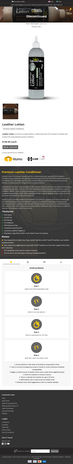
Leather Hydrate (40, 206)
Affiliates (4, 413)
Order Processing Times (9, 403)
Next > (40, 26)
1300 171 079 (6, 441)
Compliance (5, 422)
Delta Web (36, 458)
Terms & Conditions (8, 432)
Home (28, 23)
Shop (50, 1)
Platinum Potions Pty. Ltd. (23, 457)
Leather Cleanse (41, 187)
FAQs (3, 398)
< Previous (34, 26)
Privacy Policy (6, 430)
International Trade (8, 411)
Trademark (5, 427)
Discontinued (34, 23)
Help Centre (5, 401)
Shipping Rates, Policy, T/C (10, 406)
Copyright (5, 425)
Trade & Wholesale (7, 408)
